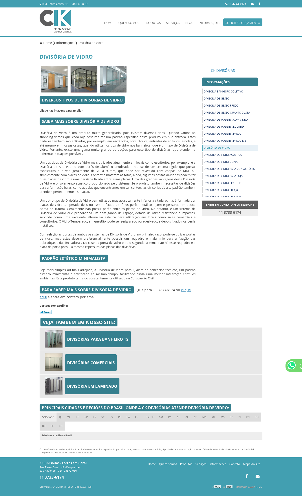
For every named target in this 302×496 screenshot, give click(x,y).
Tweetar (46, 312)
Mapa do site (251, 464)
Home (108, 23)
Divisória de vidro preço (221, 190)
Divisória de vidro (217, 148)
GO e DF (149, 417)
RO (257, 417)
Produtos (153, 23)
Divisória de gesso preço (221, 105)
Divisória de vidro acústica (223, 155)
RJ (60, 417)
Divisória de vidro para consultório (229, 169)
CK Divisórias (223, 70)
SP (86, 417)
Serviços (173, 23)
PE (119, 417)
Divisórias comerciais (91, 362)
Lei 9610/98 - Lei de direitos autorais (73, 452)
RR (44, 426)
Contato (234, 464)
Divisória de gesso (216, 98)
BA (128, 417)
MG (69, 417)
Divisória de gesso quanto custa (227, 112)
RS (111, 417)
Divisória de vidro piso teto (223, 183)
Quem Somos (128, 23)
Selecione (48, 417)
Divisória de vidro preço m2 (223, 197)
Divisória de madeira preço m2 (225, 141)
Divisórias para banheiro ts (97, 339)
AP (195, 417)
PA (170, 417)
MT (213, 417)
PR (94, 417)
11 (235, 4)
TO (60, 426)
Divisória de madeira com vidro (226, 119)
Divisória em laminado (92, 386)
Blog (189, 23)
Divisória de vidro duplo (221, 162)
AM (161, 417)
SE (52, 426)
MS (222, 417)
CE (136, 417)
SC (102, 417)
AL (187, 417)
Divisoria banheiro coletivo (223, 91)
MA (204, 417)
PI (239, 417)
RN (247, 417)
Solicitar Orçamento (242, 23)
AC (178, 417)
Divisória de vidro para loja (223, 176)
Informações (209, 23)
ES (77, 417)
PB (231, 417)
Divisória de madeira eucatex (224, 127)
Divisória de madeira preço (223, 134)
